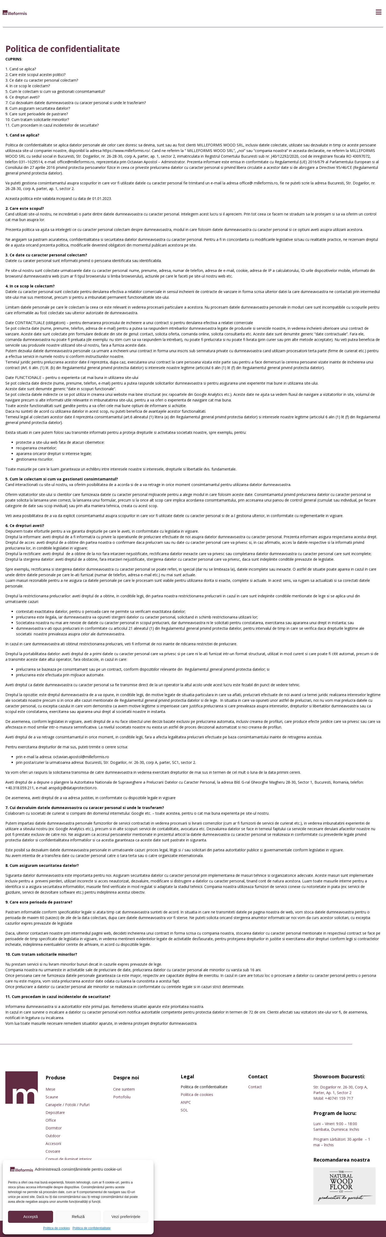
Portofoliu (122, 1096)
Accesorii (53, 1143)
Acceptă (30, 1216)
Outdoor (53, 1135)
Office (51, 1120)
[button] (378, 12)
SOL (184, 1110)
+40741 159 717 (339, 1098)
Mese (50, 1089)
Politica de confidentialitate (91, 1228)
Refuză (78, 1216)
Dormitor (54, 1127)
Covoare (53, 1151)
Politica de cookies (56, 1228)
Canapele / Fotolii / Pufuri (68, 1104)
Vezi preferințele (126, 1216)
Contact (255, 1086)
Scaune (52, 1096)
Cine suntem (124, 1089)
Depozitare (55, 1112)
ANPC (186, 1102)
